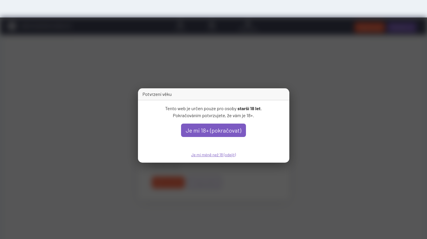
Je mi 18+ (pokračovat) (213, 130)
